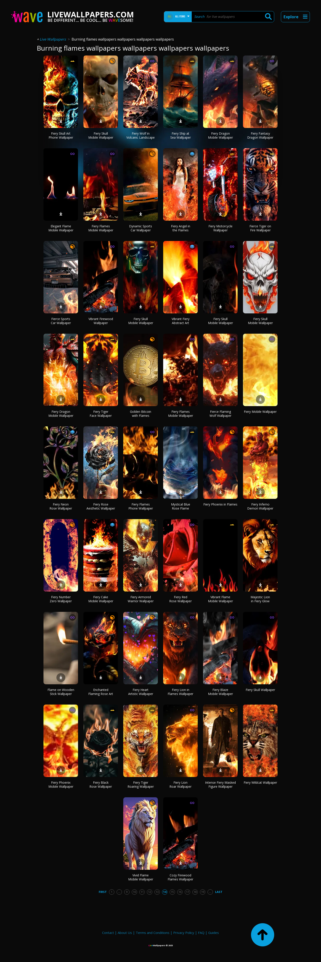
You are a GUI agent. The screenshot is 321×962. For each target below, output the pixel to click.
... (119, 892)
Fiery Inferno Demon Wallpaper (260, 506)
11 (142, 892)
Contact (108, 932)
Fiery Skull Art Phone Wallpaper (61, 135)
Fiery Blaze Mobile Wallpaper (220, 692)
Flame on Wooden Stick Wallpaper (60, 692)
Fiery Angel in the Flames (180, 228)
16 (179, 892)
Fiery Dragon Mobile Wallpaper (220, 135)
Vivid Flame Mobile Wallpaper (140, 877)
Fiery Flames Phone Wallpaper (140, 506)
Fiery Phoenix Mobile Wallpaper (60, 784)
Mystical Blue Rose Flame (180, 506)
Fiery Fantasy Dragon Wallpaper (260, 135)
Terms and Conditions (152, 932)
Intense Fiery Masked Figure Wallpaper (220, 784)
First (103, 892)
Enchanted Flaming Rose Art (100, 692)
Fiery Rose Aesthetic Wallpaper (100, 506)
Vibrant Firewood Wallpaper (100, 321)
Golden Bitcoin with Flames (140, 413)
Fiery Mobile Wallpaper (260, 411)
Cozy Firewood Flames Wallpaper (180, 877)
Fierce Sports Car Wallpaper (61, 321)
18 (195, 892)
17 (187, 892)
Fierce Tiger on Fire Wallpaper (260, 228)
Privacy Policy (183, 932)
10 (134, 892)
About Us (125, 932)
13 (157, 892)
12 (149, 892)
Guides (213, 932)
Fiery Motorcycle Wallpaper (220, 228)
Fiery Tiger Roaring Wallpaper (141, 784)
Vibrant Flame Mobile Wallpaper (220, 599)
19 (202, 892)
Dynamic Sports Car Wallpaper (140, 228)
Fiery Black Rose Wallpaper (100, 784)
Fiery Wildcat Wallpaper (260, 782)
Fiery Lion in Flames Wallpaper (180, 692)
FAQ (201, 932)
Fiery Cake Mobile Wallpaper (100, 599)
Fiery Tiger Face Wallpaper (101, 413)
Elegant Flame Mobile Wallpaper (60, 228)
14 (164, 892)
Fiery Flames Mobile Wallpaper (100, 228)
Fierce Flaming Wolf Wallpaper (220, 413)
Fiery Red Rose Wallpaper (180, 599)
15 (172, 892)
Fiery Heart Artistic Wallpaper (140, 692)
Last (218, 892)
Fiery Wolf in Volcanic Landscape (140, 135)
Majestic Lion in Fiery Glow (260, 599)
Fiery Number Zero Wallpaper (61, 599)
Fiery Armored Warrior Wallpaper (141, 599)
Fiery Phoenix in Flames (220, 504)
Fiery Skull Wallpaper (260, 690)
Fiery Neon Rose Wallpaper (60, 506)
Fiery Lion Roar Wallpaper (180, 784)
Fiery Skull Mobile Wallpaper (100, 135)
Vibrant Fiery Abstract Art (180, 321)
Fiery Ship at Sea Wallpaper (180, 135)
